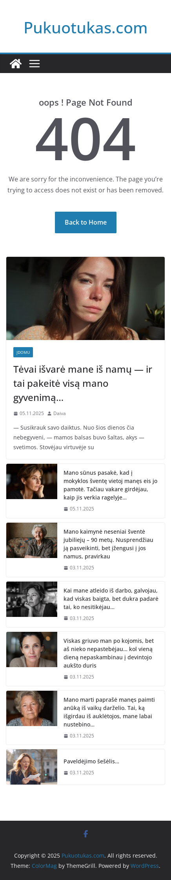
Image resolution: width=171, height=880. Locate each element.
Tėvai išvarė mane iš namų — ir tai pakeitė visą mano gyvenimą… (82, 383)
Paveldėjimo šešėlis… (91, 761)
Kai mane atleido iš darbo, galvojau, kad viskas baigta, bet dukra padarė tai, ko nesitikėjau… (111, 599)
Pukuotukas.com (86, 27)
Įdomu (23, 352)
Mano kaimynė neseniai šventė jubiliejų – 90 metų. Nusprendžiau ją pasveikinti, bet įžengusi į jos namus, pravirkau (108, 544)
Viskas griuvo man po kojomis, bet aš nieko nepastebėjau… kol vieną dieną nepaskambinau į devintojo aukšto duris (109, 653)
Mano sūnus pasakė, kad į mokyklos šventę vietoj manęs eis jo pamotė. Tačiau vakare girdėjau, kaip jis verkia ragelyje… (110, 485)
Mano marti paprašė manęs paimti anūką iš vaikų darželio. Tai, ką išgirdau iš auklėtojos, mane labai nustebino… (109, 712)
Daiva (59, 413)
